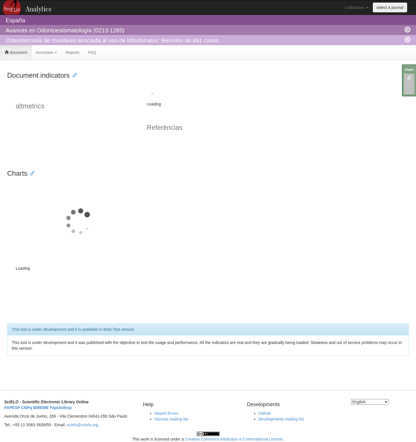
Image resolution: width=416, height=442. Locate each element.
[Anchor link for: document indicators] (73, 74)
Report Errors (166, 413)
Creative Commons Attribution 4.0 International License (234, 439)
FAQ (92, 52)
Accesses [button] (46, 52)
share (409, 70)
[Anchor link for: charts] (30, 172)
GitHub (264, 413)
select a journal (390, 7)
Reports (72, 52)
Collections (356, 7)
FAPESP (12, 407)
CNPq (26, 407)
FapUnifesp (60, 407)
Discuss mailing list (171, 419)
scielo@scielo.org (82, 425)
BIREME (41, 407)
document (16, 52)
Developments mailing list (281, 419)
